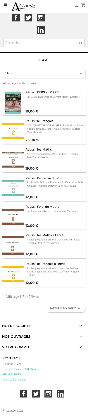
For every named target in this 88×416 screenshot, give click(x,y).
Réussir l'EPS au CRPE (42, 92)
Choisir (44, 73)
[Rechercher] (44, 43)
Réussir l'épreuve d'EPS (43, 178)
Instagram (40, 17)
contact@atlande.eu (14, 379)
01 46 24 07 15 (12, 374)
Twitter (28, 17)
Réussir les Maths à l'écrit (44, 235)
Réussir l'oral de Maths (42, 206)
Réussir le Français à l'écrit (45, 264)
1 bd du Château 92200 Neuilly (21, 369)
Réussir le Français (39, 121)
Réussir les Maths (38, 149)
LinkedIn (40, 30)
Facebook (16, 17)
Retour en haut (65, 308)
